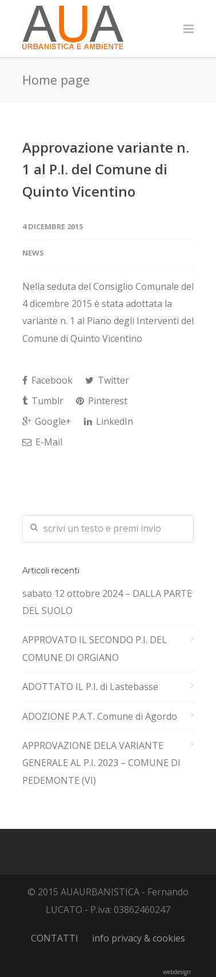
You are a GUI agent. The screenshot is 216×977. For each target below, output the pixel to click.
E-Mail (42, 442)
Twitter (107, 380)
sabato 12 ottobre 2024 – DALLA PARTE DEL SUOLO (107, 602)
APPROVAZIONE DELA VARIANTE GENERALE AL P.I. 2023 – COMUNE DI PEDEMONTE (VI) (101, 763)
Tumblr (42, 400)
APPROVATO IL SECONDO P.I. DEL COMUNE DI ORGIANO (94, 648)
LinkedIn (108, 421)
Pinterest (101, 400)
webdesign (177, 972)
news (33, 253)
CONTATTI (54, 938)
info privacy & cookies (138, 938)
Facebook (47, 380)
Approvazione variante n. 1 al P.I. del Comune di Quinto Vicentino (105, 169)
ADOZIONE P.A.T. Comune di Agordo (99, 716)
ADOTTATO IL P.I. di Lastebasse (90, 686)
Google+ (46, 421)
